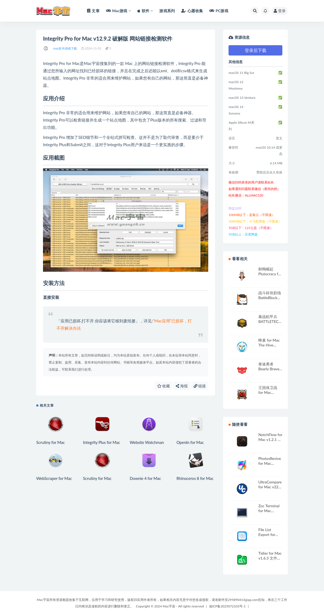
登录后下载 (255, 50)
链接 (200, 386)
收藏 (163, 386)
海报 (182, 386)
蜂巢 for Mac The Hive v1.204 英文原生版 (270, 347)
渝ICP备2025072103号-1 (227, 606)
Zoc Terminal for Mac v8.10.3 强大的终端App (268, 513)
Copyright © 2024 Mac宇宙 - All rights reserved (170, 606)
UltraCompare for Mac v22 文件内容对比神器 (270, 489)
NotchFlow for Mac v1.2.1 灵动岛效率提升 (270, 439)
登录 (280, 10)
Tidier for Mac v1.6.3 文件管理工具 (270, 558)
